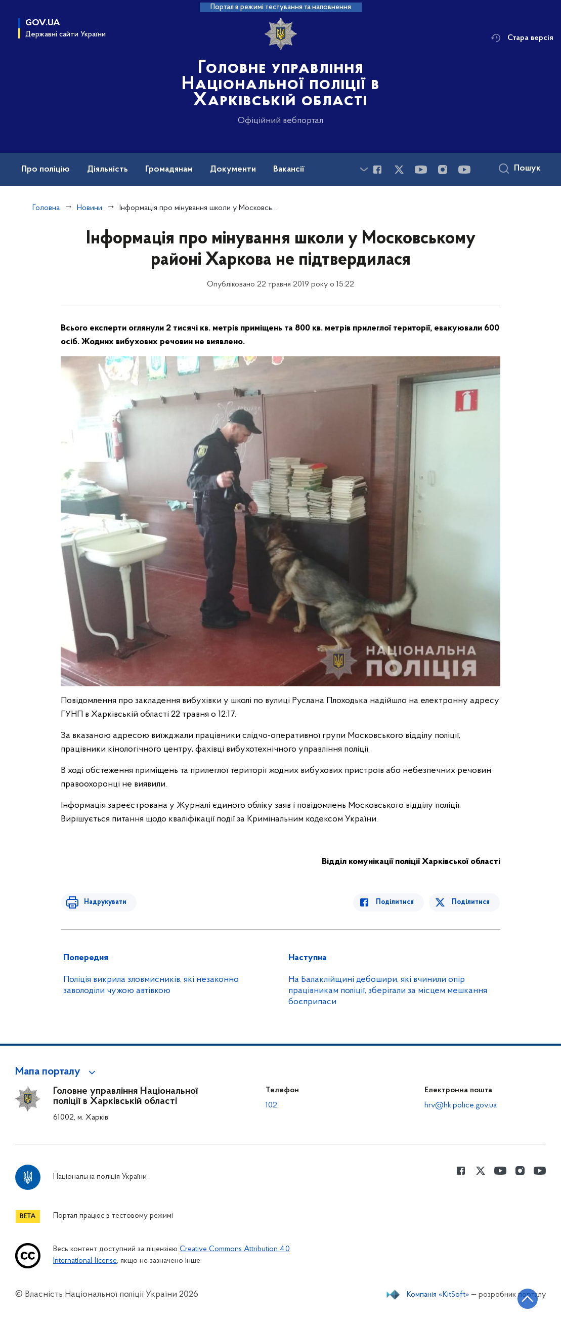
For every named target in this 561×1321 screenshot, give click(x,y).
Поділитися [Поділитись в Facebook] (398, 902)
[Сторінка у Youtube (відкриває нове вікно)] (421, 169)
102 (271, 1105)
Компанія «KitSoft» (438, 1295)
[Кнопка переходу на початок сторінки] (523, 1298)
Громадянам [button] (169, 169)
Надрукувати (102, 902)
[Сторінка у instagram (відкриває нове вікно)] (443, 169)
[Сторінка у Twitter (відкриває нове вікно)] (399, 169)
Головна (46, 208)
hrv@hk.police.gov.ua (460, 1105)
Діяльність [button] (107, 169)
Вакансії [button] (289, 169)
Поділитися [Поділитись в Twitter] (471, 902)
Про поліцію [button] (45, 169)
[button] (57, 1072)
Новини (89, 208)
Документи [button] (233, 169)
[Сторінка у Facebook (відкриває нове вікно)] (377, 169)
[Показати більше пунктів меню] (363, 169)
